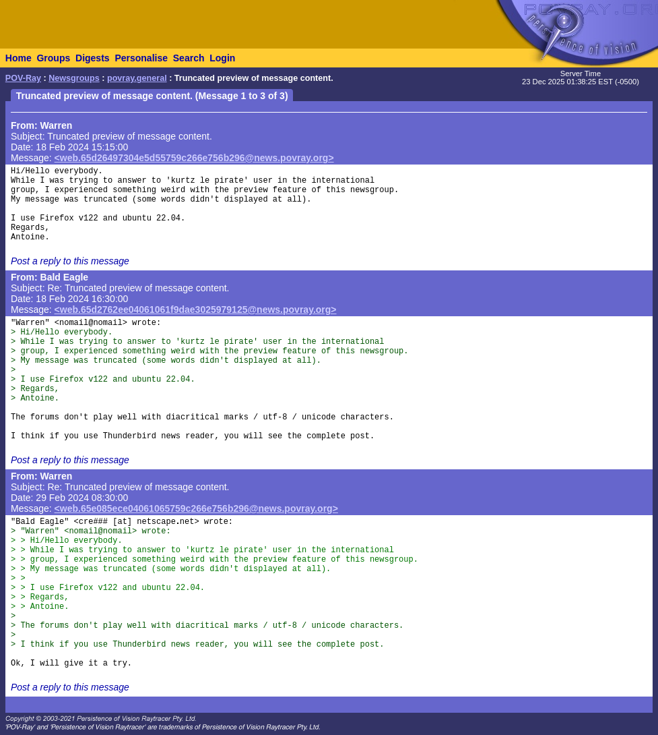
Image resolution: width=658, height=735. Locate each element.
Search (189, 58)
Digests (92, 58)
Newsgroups (74, 78)
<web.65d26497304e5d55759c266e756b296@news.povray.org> (194, 157)
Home (18, 58)
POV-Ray (23, 78)
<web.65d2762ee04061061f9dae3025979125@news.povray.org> (196, 309)
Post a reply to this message (70, 261)
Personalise (141, 58)
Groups (53, 58)
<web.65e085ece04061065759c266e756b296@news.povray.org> (196, 508)
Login (222, 58)
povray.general (137, 78)
